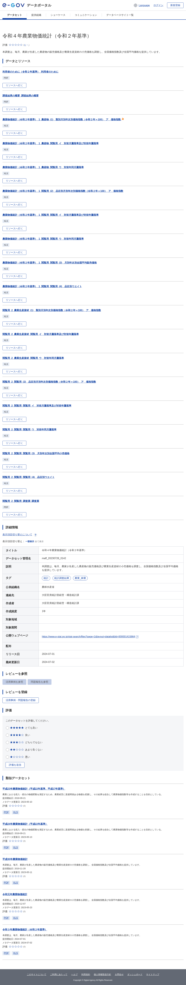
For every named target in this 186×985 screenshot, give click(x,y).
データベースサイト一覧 (120, 15)
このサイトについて (36, 974)
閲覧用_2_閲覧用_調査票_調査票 (20, 501)
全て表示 (39, 541)
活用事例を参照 (14, 682)
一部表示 (29, 541)
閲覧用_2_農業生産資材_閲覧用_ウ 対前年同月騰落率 (33, 358)
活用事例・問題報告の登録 (20, 700)
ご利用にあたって (58, 974)
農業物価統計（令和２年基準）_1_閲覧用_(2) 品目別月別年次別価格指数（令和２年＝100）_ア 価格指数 (62, 191)
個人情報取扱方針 (102, 974)
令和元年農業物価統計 (14, 894)
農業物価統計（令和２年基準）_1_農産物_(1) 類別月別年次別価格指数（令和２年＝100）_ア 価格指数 (63, 119)
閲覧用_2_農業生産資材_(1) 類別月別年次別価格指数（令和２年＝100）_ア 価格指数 (51, 310)
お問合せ (119, 974)
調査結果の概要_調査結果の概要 (20, 95)
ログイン (158, 5)
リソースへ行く (14, 85)
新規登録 (175, 5)
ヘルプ (74, 974)
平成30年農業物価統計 (15, 859)
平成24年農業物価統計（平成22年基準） (25, 824)
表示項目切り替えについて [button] (19, 534)
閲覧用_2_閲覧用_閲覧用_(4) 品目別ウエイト (28, 477)
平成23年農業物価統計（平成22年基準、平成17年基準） (33, 788)
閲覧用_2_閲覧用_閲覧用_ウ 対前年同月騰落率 (29, 429)
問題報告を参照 (39, 682)
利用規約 (85, 974)
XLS (15, 812)
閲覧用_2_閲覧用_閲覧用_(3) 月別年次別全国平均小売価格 (35, 453)
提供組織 (36, 15)
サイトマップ (152, 974)
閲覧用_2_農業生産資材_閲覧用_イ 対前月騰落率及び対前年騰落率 (40, 334)
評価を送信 (15, 765)
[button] (141, 5)
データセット (14, 15)
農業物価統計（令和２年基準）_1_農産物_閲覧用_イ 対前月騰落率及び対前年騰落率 (50, 143)
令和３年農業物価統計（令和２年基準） (24, 929)
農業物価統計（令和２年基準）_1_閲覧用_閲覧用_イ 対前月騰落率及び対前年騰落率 (50, 215)
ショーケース (58, 15)
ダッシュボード (134, 974)
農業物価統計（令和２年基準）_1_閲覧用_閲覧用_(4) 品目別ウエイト (42, 286)
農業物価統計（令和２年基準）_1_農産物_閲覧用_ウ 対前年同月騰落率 (43, 167)
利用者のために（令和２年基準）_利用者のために (30, 71)
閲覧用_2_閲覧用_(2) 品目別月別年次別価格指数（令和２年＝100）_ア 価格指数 (49, 381)
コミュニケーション (86, 15)
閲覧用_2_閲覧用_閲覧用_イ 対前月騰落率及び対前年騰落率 (36, 405)
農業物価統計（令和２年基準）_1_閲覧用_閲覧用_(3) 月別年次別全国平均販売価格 (49, 262)
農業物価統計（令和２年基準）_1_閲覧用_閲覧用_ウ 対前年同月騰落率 (43, 238)
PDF (6, 812)
